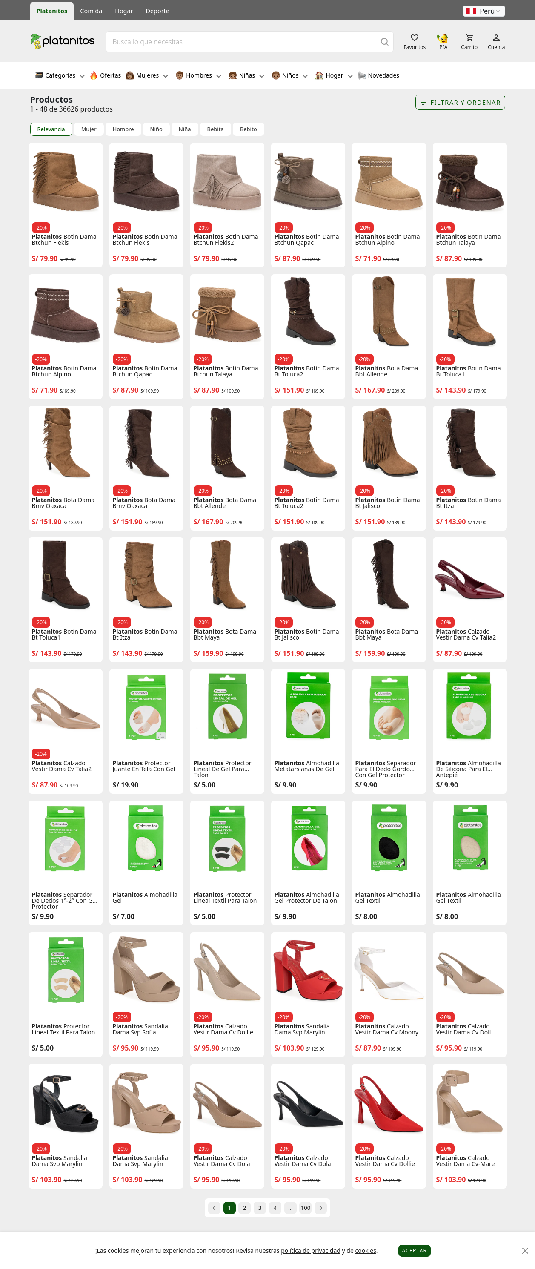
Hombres (198, 76)
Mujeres (147, 76)
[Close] (525, 1250)
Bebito (248, 129)
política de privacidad (310, 1250)
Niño (156, 129)
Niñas (246, 76)
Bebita (215, 129)
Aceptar (414, 1250)
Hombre (123, 129)
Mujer (89, 129)
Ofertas (105, 76)
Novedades (379, 76)
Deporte (157, 11)
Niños (290, 76)
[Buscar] (384, 41)
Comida (91, 11)
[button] (484, 11)
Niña (185, 129)
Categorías (60, 76)
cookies (365, 1250)
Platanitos (52, 11)
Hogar (124, 11)
